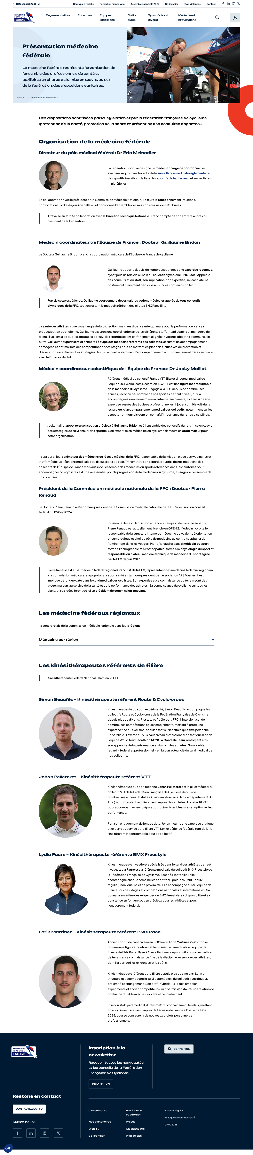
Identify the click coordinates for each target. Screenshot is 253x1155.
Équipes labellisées (107, 17)
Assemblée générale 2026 (144, 4)
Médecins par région (126, 640)
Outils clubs (132, 17)
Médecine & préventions (187, 17)
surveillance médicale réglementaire (184, 173)
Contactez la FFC (29, 1108)
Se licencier (171, 4)
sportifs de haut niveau (173, 178)
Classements (98, 1110)
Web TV (94, 1128)
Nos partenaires (100, 1121)
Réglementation (58, 15)
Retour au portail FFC (26, 3)
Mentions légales (173, 1110)
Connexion (179, 1049)
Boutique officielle (83, 4)
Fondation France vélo (112, 4)
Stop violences (192, 4)
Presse (131, 1121)
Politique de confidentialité (179, 1117)
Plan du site (134, 1135)
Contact (211, 4)
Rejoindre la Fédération (134, 1112)
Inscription (101, 1083)
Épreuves (85, 15)
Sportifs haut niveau (158, 17)
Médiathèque (135, 1128)
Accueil (20, 97)
